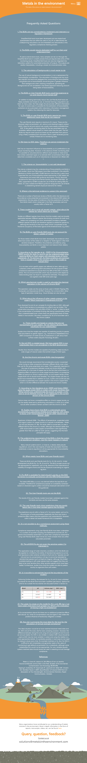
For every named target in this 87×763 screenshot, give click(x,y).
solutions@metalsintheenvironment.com (43, 741)
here (60, 728)
